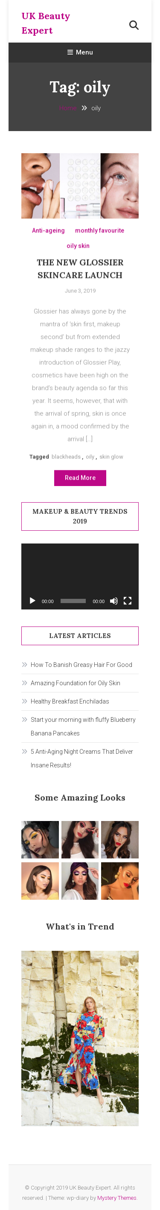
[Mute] (114, 601)
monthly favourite (99, 232)
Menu (80, 52)
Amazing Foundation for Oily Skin (75, 683)
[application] (80, 576)
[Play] (32, 601)
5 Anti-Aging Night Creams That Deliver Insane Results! (82, 758)
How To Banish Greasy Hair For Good (81, 664)
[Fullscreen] (127, 601)
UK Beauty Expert (45, 23)
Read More (80, 479)
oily (90, 458)
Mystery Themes (117, 1198)
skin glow (111, 458)
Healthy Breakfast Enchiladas (70, 701)
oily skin (78, 248)
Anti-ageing (48, 232)
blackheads (66, 458)
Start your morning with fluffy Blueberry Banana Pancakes (83, 726)
